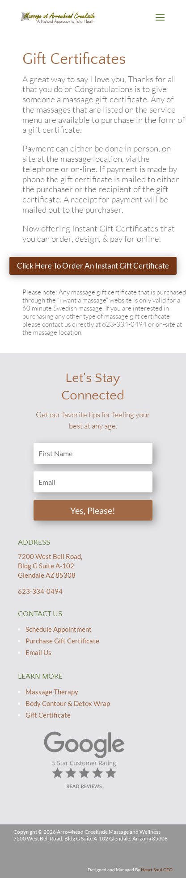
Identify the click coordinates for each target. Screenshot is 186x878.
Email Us (38, 652)
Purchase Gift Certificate (62, 641)
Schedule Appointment (58, 629)
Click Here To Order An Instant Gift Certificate (93, 265)
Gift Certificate (48, 715)
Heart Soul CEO (157, 869)
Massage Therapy (51, 692)
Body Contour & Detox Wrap (67, 703)
